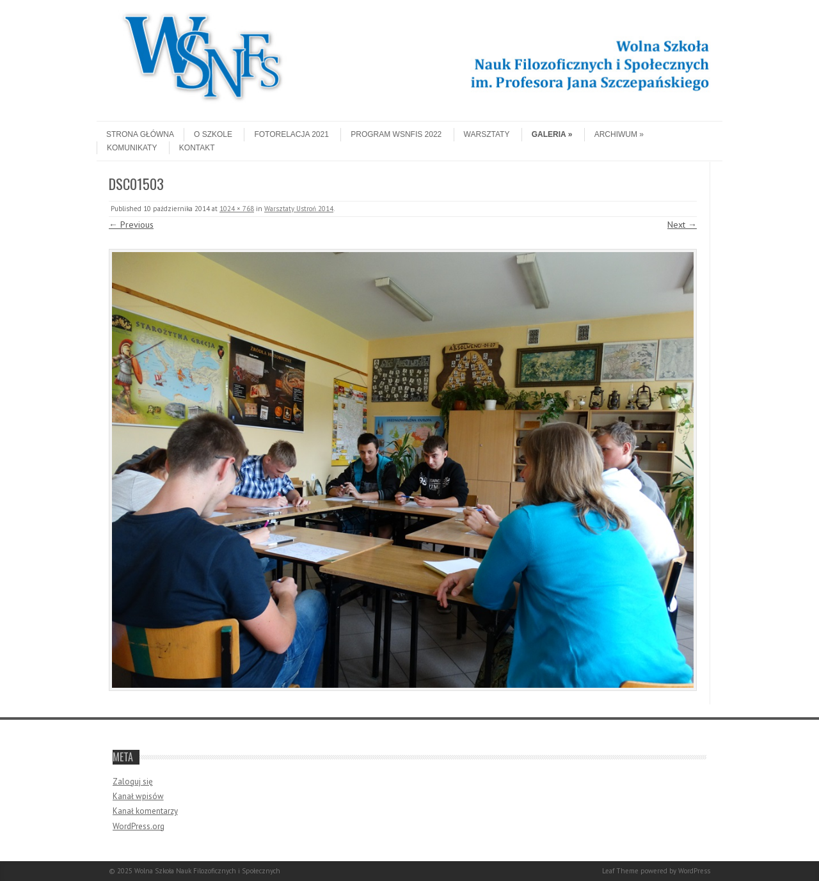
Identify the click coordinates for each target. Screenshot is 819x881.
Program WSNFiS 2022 (396, 134)
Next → (682, 224)
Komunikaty (132, 147)
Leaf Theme (620, 870)
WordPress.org (138, 826)
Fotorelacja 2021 (291, 134)
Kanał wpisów (138, 796)
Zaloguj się (133, 781)
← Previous (131, 224)
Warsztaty (487, 134)
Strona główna (140, 134)
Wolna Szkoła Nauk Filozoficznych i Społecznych (207, 870)
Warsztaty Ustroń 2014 (298, 208)
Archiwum (619, 134)
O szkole (213, 134)
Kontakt (197, 147)
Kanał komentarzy (145, 811)
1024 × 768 (236, 208)
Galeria (552, 134)
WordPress (694, 870)
